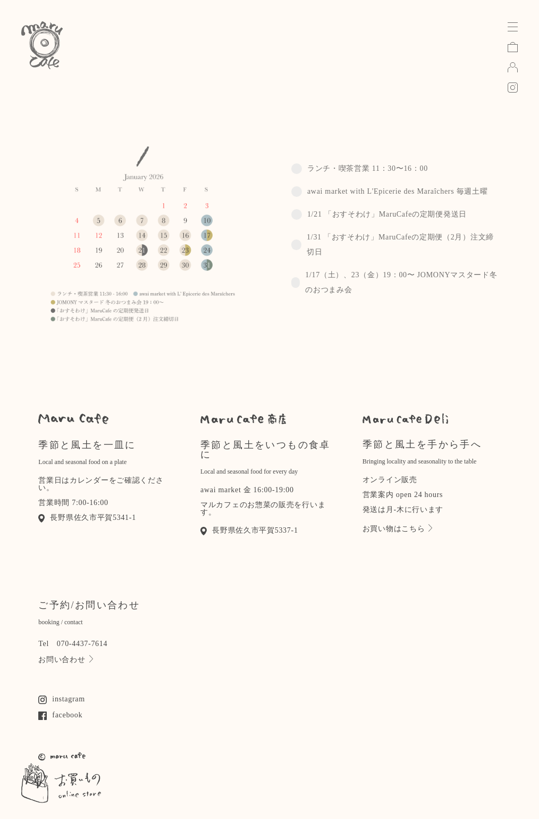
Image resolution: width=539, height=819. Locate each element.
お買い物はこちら (398, 528)
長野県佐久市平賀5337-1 (249, 530)
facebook (60, 715)
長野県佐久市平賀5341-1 (87, 518)
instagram (61, 699)
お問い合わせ (65, 659)
